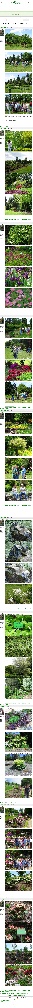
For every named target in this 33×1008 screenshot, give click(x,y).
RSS (18, 999)
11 (13, 25)
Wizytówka (7, 126)
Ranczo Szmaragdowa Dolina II (11, 125)
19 (22, 25)
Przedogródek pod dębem (13, 802)
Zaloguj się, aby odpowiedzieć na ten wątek (16, 995)
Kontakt (2, 1001)
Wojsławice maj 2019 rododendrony (21, 17)
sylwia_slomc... (4, 27)
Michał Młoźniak (26, 999)
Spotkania (11, 17)
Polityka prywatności (5, 1000)
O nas (2, 999)
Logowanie (29, 2)
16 (19, 25)
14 (17, 25)
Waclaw (2, 706)
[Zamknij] (31, 14)
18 (21, 25)
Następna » (25, 25)
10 (12, 25)
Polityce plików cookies (25, 1006)
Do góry (2, 126)
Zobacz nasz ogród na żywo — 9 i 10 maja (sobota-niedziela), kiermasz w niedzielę (14, 13)
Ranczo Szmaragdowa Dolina (24, 125)
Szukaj (25, 19)
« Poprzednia (3, 25)
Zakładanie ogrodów (13, 999)
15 (18, 25)
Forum (7, 17)
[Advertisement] (16, 8)
